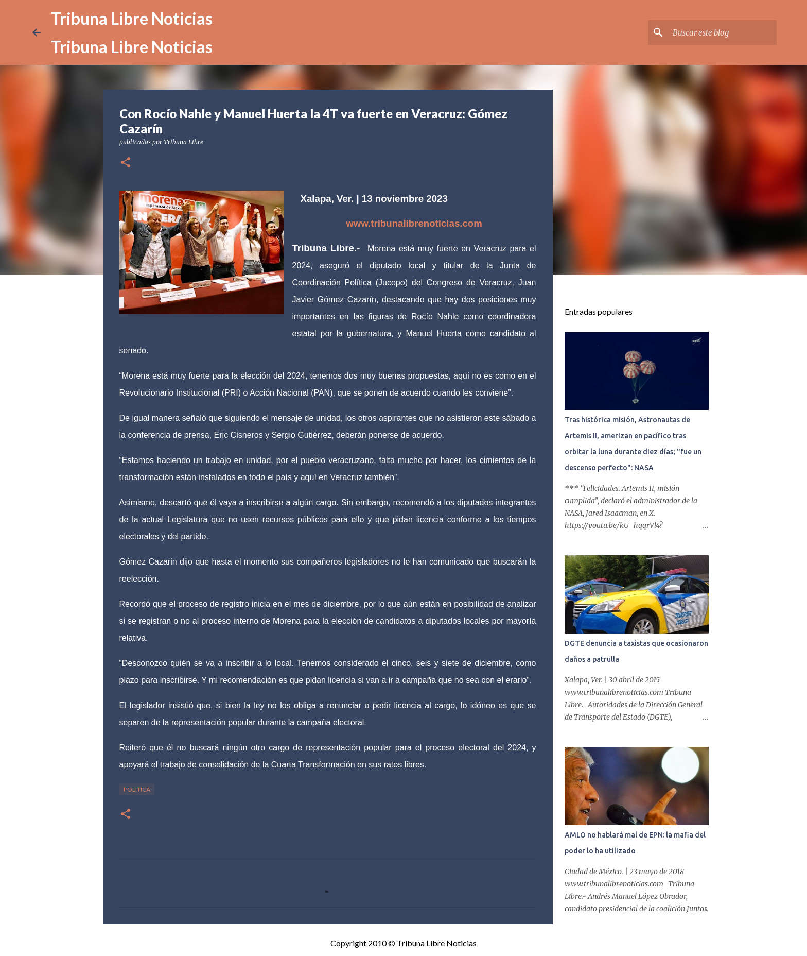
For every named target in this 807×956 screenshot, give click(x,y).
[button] (125, 163)
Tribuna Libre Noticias (132, 18)
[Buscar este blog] (723, 32)
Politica (137, 789)
